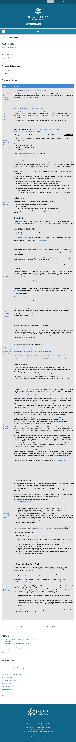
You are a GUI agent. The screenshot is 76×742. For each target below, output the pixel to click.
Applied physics (6, 693)
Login (70, 2)
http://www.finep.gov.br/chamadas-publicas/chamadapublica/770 (32, 395)
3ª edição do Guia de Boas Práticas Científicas (44, 309)
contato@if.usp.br (39, 729)
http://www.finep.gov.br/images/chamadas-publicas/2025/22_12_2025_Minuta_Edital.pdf (38, 355)
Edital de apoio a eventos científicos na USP (17, 643)
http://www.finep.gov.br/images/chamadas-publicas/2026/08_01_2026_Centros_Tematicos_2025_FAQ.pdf (43, 359)
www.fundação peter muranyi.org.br (30, 581)
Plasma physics (6, 689)
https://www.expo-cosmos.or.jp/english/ (35, 297)
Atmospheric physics (8, 686)
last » (53, 626)
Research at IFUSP (38, 17)
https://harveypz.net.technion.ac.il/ (23, 501)
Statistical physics (7, 683)
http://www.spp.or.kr (19, 234)
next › (46, 626)
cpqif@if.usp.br (18, 223)
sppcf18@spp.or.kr (41, 240)
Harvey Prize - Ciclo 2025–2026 (6, 515)
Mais (3, 653)
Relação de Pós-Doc (7, 54)
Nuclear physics (6, 671)
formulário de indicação (21, 237)
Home (4, 37)
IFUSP (43, 737)
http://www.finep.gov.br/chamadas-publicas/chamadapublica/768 (32, 351)
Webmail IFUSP (61, 2)
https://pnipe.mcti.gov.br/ (33, 441)
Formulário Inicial (7, 51)
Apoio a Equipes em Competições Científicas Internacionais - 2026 (32, 90)
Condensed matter (7, 677)
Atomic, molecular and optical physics (13, 674)
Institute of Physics (38, 20)
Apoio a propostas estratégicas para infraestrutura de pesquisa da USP (25, 648)
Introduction (5, 665)
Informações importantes (9, 47)
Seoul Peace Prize (20, 161)
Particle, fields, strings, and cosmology (13, 668)
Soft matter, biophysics (9, 680)
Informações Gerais (7, 70)
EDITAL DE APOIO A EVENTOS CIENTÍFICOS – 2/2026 (28, 108)
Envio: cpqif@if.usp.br (19, 344)
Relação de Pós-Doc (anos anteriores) (13, 58)
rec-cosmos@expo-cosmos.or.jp (45, 300)
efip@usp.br (69, 590)
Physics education (7, 696)
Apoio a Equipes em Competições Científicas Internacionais (7, 97)
